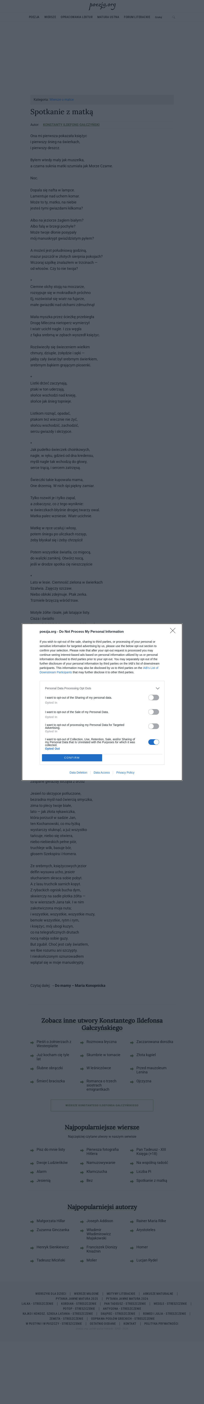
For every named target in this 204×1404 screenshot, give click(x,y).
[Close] (174, 632)
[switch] (153, 697)
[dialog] (102, 702)
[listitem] (102, 688)
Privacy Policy (125, 772)
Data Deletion (78, 772)
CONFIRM (72, 757)
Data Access (102, 772)
